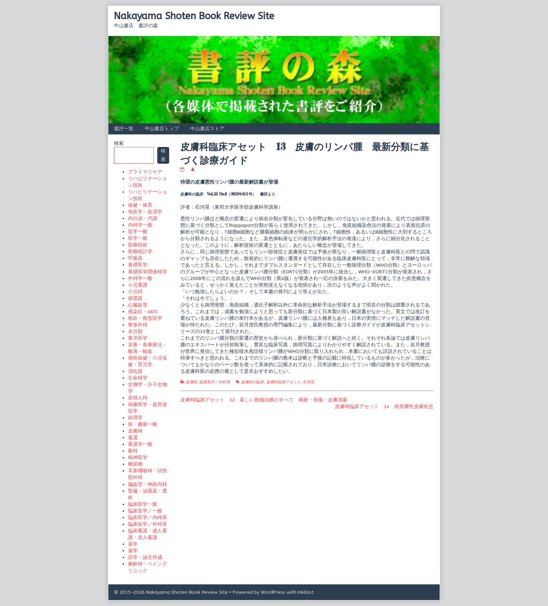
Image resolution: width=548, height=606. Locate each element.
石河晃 (309, 382)
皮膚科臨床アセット (283, 382)
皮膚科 (191, 382)
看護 (133, 438)
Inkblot (305, 592)
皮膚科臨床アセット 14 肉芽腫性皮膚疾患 (384, 406)
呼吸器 (135, 258)
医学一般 (137, 232)
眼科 (133, 451)
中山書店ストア (207, 129)
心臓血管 (137, 305)
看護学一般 (140, 444)
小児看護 (137, 285)
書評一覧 (124, 129)
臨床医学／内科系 (215, 382)
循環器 (135, 298)
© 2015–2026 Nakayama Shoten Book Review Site (171, 592)
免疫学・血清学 (145, 212)
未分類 (135, 331)
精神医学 (137, 457)
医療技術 (137, 245)
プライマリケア (145, 172)
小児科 (135, 292)
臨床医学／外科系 (147, 524)
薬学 (133, 544)
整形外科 (137, 325)
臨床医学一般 (142, 504)
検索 (119, 143)
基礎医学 (137, 265)
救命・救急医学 (145, 318)
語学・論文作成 (145, 557)
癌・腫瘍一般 (142, 424)
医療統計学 (140, 251)
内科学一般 (140, 225)
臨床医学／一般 (145, 511)
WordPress (273, 592)
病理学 (135, 418)
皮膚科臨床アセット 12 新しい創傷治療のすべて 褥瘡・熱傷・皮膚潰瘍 (263, 400)
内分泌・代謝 (142, 218)
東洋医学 (137, 338)
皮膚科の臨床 (252, 382)
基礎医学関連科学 (147, 272)
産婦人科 (137, 398)
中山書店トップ (162, 129)
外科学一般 (140, 278)
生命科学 (137, 378)
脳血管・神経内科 (147, 484)
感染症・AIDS (143, 312)
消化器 (135, 371)
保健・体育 (140, 205)
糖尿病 (135, 464)
